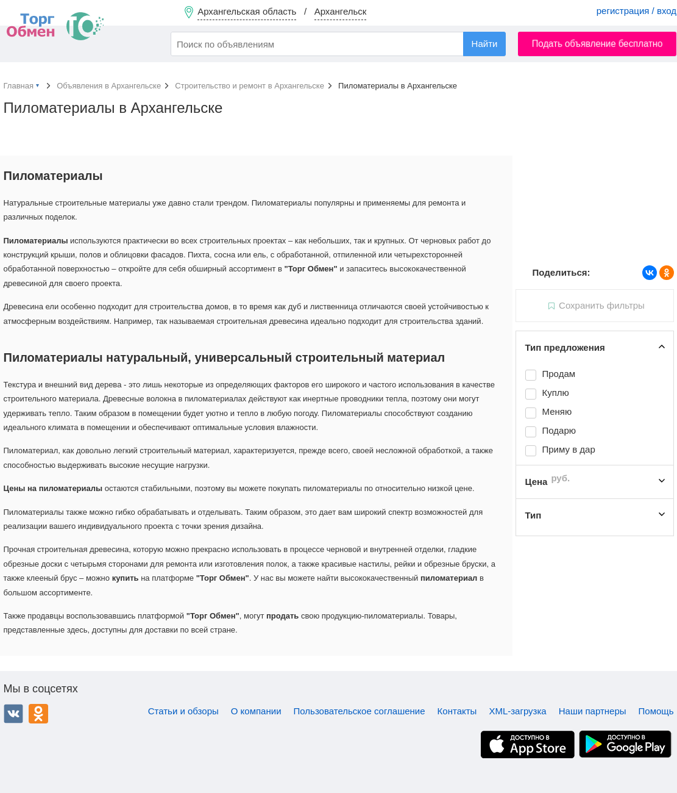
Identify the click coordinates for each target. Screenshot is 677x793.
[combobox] (338, 44)
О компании (256, 711)
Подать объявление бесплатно (597, 43)
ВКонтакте (13, 713)
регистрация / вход (636, 10)
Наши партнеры (592, 711)
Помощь (656, 711)
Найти (485, 43)
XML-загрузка (517, 711)
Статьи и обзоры (183, 711)
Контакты (457, 711)
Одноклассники (38, 713)
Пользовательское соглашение (359, 711)
